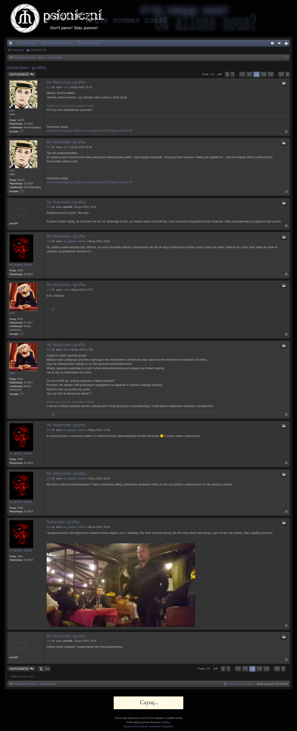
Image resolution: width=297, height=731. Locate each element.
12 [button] (249, 74)
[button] (219, 74)
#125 (49, 289)
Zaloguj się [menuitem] (280, 44)
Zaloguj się (17, 49)
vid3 (12, 313)
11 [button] (242, 74)
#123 (49, 206)
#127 (49, 430)
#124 (49, 241)
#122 (49, 147)
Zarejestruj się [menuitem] (287, 44)
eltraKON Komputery (59, 130)
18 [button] (281, 74)
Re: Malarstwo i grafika (66, 82)
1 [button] (232, 74)
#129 (49, 527)
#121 (49, 87)
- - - (49, 309)
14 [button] (263, 74)
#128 (49, 478)
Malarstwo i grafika (26, 67)
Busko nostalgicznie (90, 130)
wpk (12, 110)
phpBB (142, 718)
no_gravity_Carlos (21, 264)
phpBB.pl (166, 722)
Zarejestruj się (38, 49)
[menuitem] (19, 43)
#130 (49, 640)
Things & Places (118, 130)
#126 (49, 349)
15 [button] (271, 74)
